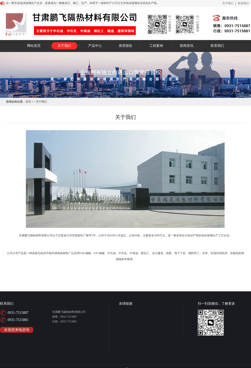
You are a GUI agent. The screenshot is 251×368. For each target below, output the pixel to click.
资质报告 (125, 46)
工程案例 (156, 46)
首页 (28, 101)
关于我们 (227, 3)
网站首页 (34, 46)
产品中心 (95, 46)
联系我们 (243, 3)
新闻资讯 (186, 46)
